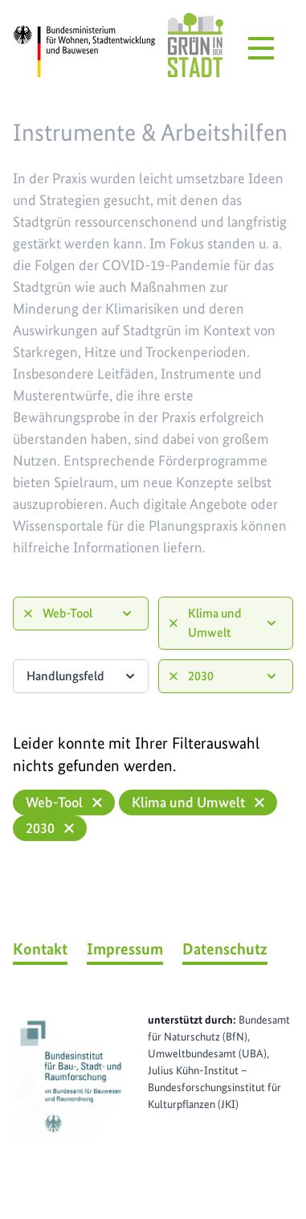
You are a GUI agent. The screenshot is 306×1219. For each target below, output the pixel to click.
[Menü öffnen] (261, 48)
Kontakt (40, 948)
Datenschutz (224, 948)
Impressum (125, 948)
